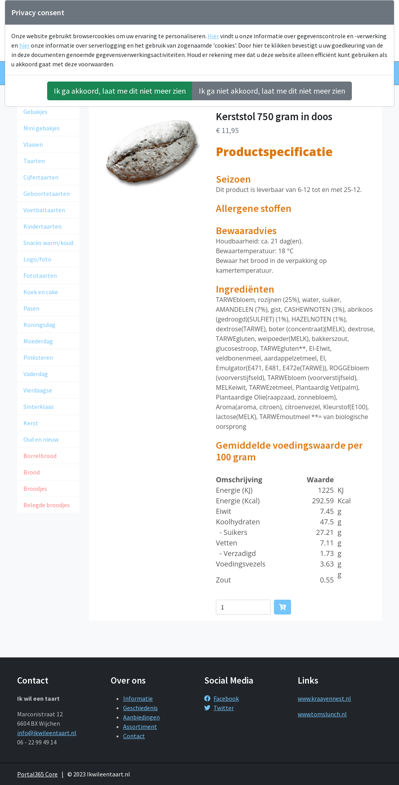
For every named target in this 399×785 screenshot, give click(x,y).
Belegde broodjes (46, 505)
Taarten (34, 161)
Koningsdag (39, 325)
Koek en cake (40, 292)
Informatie (138, 698)
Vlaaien (33, 144)
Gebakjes (35, 111)
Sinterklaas (38, 406)
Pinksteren (38, 357)
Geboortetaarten (46, 193)
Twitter (219, 708)
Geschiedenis (140, 708)
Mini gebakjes (41, 128)
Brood (31, 472)
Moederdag (38, 341)
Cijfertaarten (40, 177)
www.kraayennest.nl (324, 698)
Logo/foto (37, 259)
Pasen (31, 308)
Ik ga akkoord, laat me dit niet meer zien (120, 91)
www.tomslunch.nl (322, 714)
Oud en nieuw (40, 439)
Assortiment (140, 726)
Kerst (30, 423)
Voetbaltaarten (44, 210)
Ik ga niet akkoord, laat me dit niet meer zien (272, 91)
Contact (134, 736)
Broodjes (35, 488)
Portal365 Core (37, 774)
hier (24, 45)
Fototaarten (40, 275)
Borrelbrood (39, 456)
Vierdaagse (37, 390)
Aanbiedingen (141, 717)
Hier (213, 36)
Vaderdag (35, 374)
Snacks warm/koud (48, 243)
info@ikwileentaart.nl (46, 733)
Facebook (221, 698)
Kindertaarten (42, 226)
